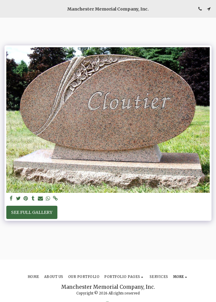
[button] (7, 8)
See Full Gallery (31, 212)
